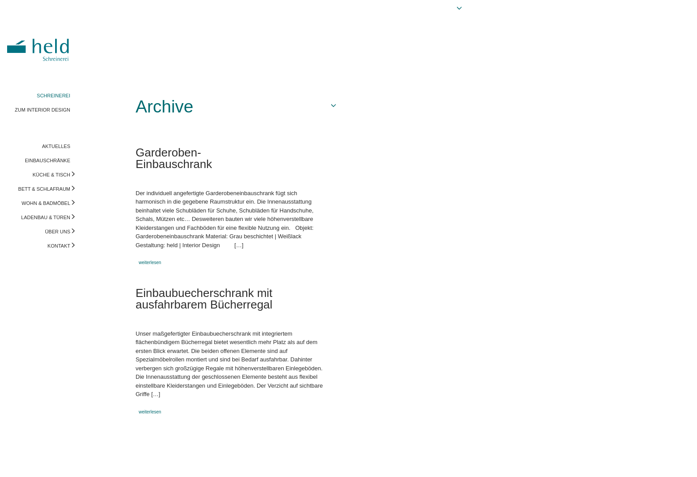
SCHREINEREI (53, 95)
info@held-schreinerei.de (127, 461)
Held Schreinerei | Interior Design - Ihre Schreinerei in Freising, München (39, 43)
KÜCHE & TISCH (51, 174)
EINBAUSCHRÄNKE (47, 160)
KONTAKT (59, 246)
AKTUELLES (56, 146)
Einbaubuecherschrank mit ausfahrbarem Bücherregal (204, 298)
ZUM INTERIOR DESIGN (42, 109)
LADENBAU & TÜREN (45, 217)
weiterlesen (150, 262)
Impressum (21, 461)
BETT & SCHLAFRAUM (44, 189)
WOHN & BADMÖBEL (46, 203)
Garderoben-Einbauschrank (174, 158)
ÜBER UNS (57, 231)
